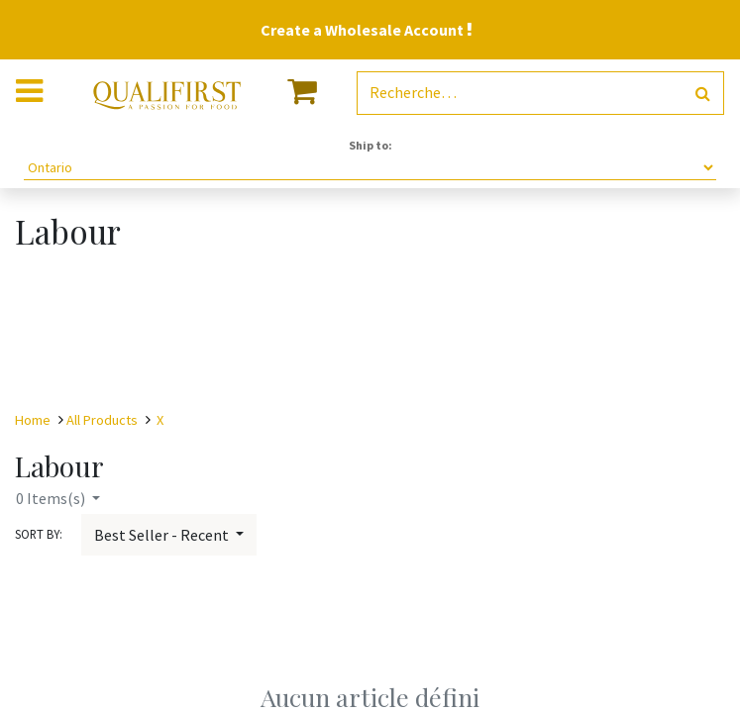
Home (33, 420)
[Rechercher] (703, 93)
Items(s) (52, 498)
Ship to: (370, 145)
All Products (102, 420)
